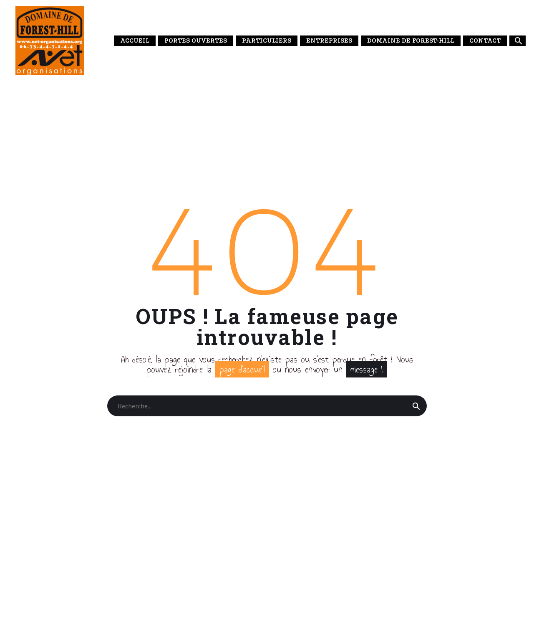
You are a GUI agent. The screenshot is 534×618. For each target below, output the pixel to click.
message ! (366, 369)
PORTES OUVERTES (195, 40)
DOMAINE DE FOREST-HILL (410, 40)
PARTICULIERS (266, 40)
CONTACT (485, 40)
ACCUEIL (134, 40)
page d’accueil (242, 369)
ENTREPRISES (329, 40)
